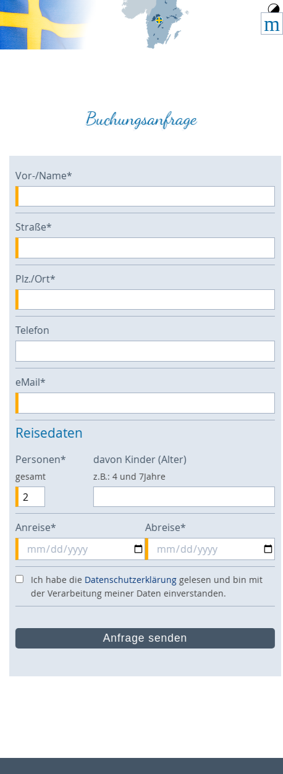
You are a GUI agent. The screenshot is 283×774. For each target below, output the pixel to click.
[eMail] (148, 403)
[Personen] (33, 497)
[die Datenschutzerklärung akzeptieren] (23, 579)
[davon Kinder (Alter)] (187, 497)
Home (156, 24)
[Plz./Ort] (148, 299)
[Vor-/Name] (148, 196)
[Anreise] (83, 549)
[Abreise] (213, 549)
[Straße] (148, 247)
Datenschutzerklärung (134, 579)
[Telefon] (148, 351)
